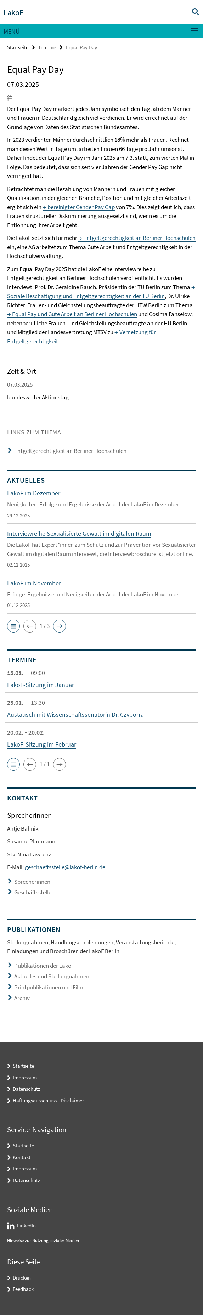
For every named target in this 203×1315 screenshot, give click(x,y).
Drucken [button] (22, 1277)
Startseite (17, 47)
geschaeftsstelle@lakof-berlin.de (65, 867)
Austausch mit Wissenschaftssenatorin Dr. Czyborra (75, 714)
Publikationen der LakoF (44, 966)
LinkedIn (26, 1225)
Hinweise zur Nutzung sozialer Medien (43, 1240)
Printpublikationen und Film (48, 987)
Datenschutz (26, 1088)
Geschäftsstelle (32, 892)
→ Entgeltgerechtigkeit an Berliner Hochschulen (137, 238)
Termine (47, 47)
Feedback (23, 1289)
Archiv (22, 998)
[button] (13, 626)
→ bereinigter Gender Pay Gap (79, 207)
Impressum (25, 1077)
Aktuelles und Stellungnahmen (51, 976)
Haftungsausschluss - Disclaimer (48, 1100)
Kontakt (21, 1157)
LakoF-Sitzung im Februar (41, 744)
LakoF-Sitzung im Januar (40, 685)
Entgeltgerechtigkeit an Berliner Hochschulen (70, 451)
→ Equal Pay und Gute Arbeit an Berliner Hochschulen (72, 314)
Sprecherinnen (32, 882)
